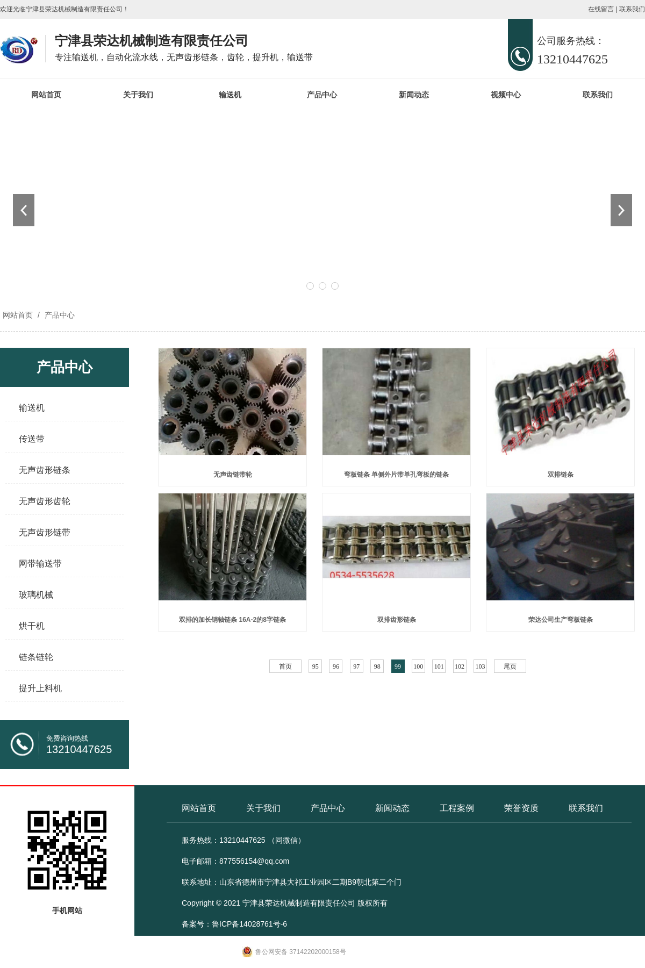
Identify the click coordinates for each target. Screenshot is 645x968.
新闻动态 (414, 94)
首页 (285, 666)
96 (336, 666)
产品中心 (322, 94)
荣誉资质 (521, 808)
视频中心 (506, 94)
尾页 (510, 666)
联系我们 (632, 9)
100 (418, 666)
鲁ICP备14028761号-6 (249, 924)
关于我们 (138, 94)
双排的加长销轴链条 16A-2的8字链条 (232, 619)
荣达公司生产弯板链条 (560, 619)
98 (377, 666)
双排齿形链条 (396, 619)
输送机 (230, 94)
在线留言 (601, 9)
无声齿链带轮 (232, 474)
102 (459, 666)
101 (439, 666)
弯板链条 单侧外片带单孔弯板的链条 (396, 474)
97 (356, 666)
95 (315, 666)
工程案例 (457, 808)
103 (480, 666)
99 (398, 666)
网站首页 (46, 94)
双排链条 (561, 474)
